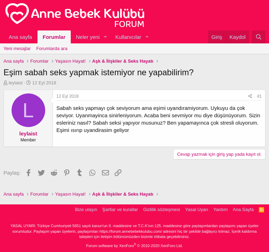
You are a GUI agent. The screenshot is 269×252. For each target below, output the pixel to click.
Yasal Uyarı (196, 209)
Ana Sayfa (243, 209)
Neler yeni (88, 37)
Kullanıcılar (128, 37)
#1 (259, 96)
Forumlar (54, 37)
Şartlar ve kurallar (120, 209)
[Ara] (258, 36)
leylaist (16, 82)
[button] (105, 36)
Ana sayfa (20, 37)
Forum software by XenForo (134, 246)
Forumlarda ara (52, 48)
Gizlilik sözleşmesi (161, 209)
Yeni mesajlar (17, 48)
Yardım (220, 209)
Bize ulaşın (86, 209)
